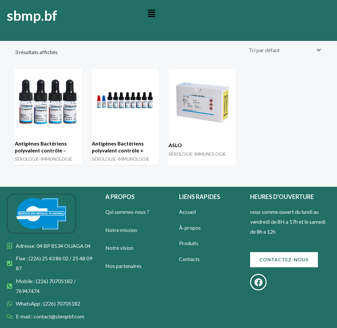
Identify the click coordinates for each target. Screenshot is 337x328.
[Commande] (284, 50)
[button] (151, 14)
